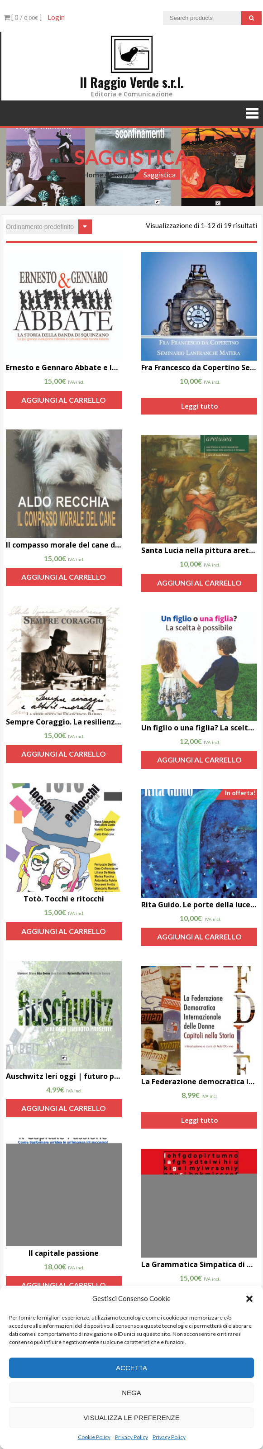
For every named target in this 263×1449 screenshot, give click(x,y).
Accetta (131, 1368)
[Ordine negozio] (49, 226)
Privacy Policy (131, 1437)
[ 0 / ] (23, 17)
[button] (249, 1298)
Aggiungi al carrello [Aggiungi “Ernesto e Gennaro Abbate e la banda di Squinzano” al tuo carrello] (63, 400)
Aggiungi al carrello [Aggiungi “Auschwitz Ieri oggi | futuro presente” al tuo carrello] (63, 1108)
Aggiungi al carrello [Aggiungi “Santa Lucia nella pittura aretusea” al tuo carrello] (199, 582)
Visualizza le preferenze (131, 1417)
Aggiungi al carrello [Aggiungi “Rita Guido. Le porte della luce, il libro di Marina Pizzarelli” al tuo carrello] (199, 936)
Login (56, 17)
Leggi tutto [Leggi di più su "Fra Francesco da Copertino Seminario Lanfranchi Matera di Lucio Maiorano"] (199, 406)
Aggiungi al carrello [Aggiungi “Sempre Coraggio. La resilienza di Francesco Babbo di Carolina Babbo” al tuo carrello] (63, 753)
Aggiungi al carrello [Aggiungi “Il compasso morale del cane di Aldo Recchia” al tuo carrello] (63, 576)
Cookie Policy (94, 1437)
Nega (131, 1393)
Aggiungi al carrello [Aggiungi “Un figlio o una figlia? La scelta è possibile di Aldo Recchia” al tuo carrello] (199, 759)
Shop (117, 174)
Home (93, 174)
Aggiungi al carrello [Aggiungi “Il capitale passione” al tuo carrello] (63, 1285)
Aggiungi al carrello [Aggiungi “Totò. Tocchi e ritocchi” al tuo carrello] (63, 931)
